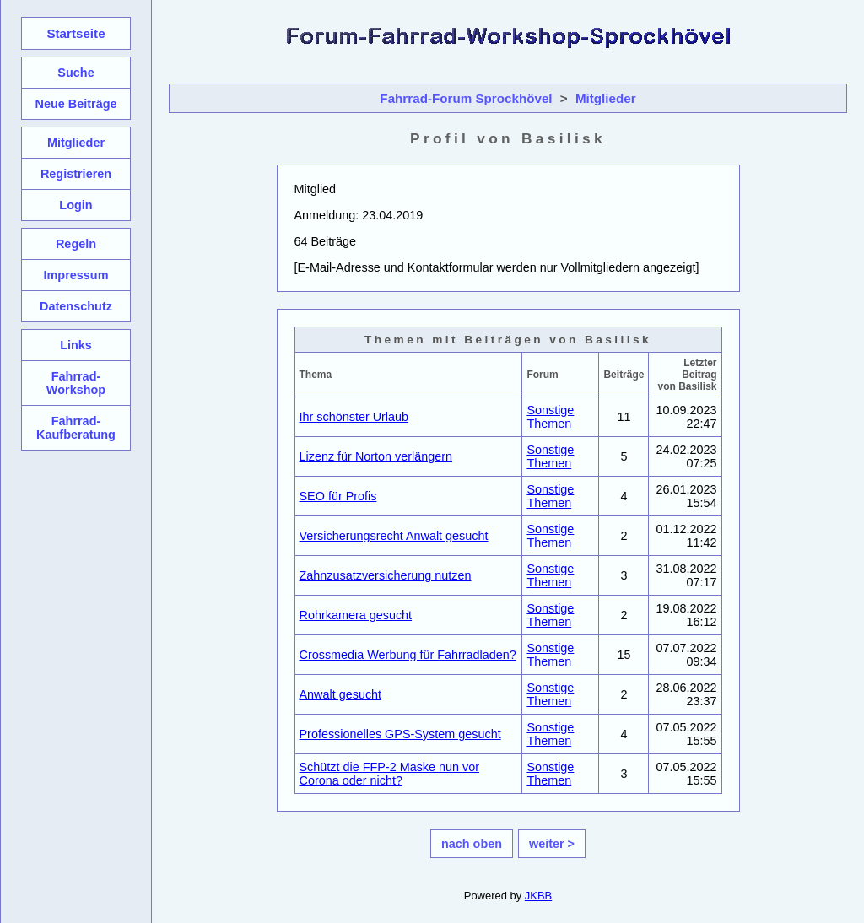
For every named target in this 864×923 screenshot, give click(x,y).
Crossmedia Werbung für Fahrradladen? (408, 654)
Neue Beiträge (75, 104)
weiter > (552, 843)
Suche (75, 72)
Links (76, 345)
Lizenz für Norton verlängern (376, 456)
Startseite (75, 33)
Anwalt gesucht (341, 694)
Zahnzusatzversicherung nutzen (386, 575)
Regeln (76, 244)
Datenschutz (76, 306)
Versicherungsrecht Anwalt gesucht (394, 535)
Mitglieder (605, 98)
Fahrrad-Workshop (75, 383)
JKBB (538, 895)
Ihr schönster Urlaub (354, 417)
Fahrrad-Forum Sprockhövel (466, 98)
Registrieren (75, 174)
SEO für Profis (338, 496)
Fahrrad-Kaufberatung (76, 427)
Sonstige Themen (550, 416)
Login (75, 205)
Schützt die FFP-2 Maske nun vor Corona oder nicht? (390, 773)
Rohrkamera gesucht (356, 615)
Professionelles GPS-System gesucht (400, 734)
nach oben (471, 843)
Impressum (75, 275)
